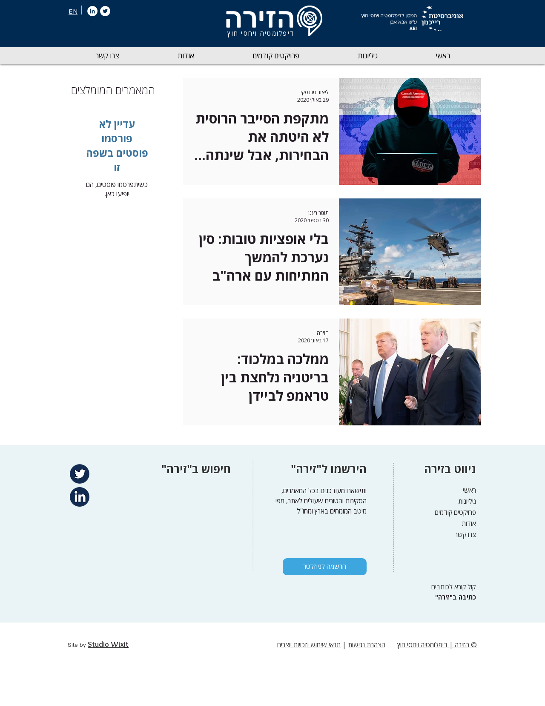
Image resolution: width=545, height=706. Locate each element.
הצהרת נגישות (366, 644)
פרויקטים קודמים (455, 512)
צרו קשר (465, 534)
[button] (367, 55)
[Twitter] (105, 11)
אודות (469, 523)
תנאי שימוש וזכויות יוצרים (309, 644)
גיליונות (467, 501)
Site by (78, 645)
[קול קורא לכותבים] (451, 587)
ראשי (469, 490)
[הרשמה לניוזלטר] (325, 566)
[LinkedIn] (92, 11)
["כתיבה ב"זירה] (454, 597)
